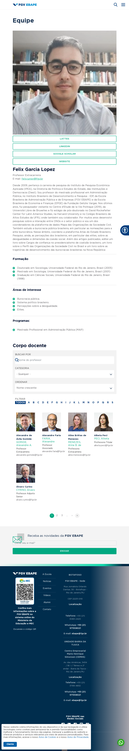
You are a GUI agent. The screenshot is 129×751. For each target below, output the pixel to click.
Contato (47, 609)
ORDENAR (21, 382)
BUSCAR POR (23, 354)
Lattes (64, 139)
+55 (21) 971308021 (78, 626)
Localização (75, 604)
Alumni (47, 602)
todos (20, 402)
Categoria (22, 368)
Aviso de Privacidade (78, 737)
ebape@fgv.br (79, 634)
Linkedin (64, 146)
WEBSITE (64, 161)
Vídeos (47, 595)
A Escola (47, 574)
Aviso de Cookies (47, 737)
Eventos (47, 588)
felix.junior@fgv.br (32, 179)
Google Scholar (64, 154)
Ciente (10, 744)
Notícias (47, 581)
